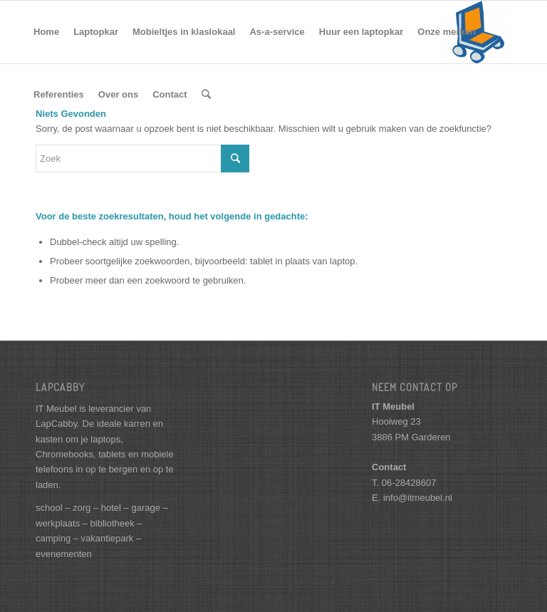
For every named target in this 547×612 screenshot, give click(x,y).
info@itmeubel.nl (417, 497)
